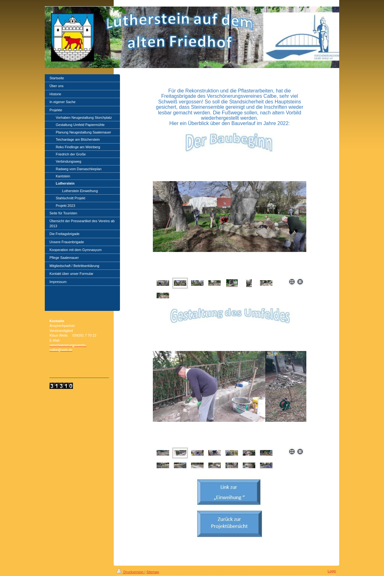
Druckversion (130, 572)
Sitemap (152, 572)
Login (332, 571)
